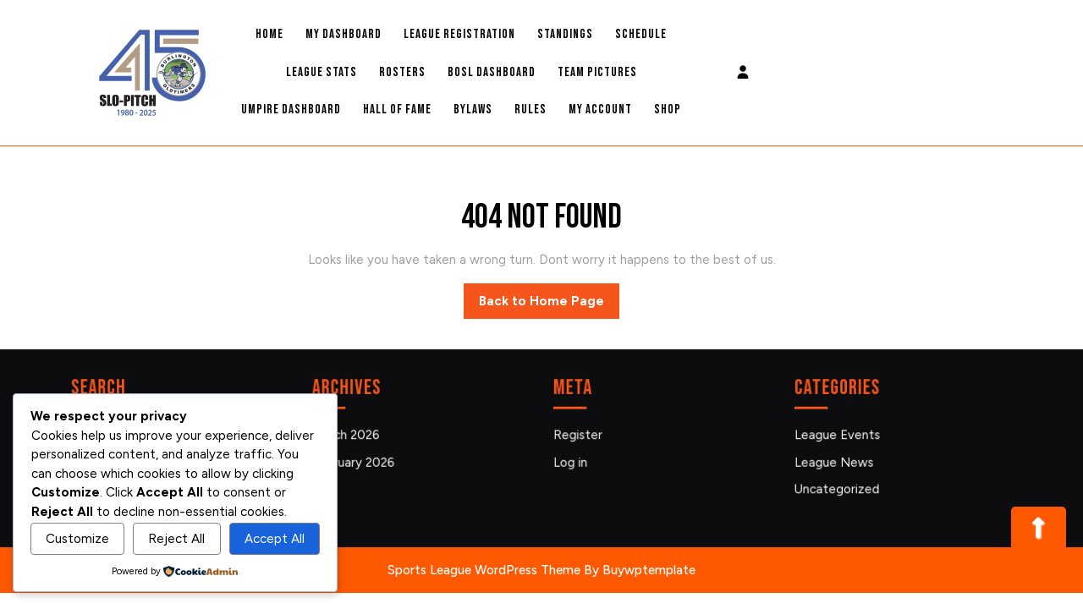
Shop (667, 110)
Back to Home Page (549, 305)
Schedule (641, 34)
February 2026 (356, 461)
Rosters (402, 72)
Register (581, 435)
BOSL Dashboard (492, 72)
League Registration (459, 34)
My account (600, 110)
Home (269, 34)
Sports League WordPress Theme (484, 570)
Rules (530, 110)
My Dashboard (343, 34)
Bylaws (473, 110)
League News (837, 461)
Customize (77, 538)
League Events (840, 435)
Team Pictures (597, 72)
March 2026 (349, 435)
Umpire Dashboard (291, 110)
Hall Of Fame (397, 110)
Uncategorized (840, 487)
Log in (574, 461)
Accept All (275, 538)
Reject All (176, 538)
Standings (565, 34)
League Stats (321, 72)
